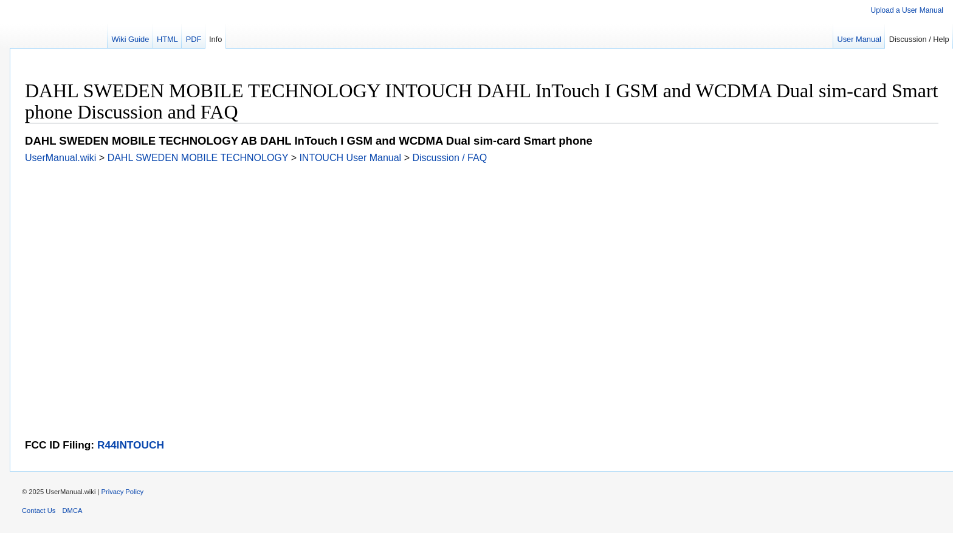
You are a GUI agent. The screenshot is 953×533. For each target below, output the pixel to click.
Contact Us (38, 510)
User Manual (859, 39)
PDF (194, 39)
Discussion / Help (919, 39)
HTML (167, 39)
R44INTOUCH (130, 445)
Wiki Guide (130, 39)
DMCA (73, 510)
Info (215, 39)
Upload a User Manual (907, 10)
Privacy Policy (122, 491)
